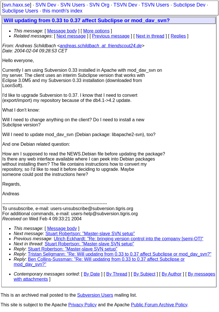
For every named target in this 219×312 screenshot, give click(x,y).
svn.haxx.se (16, 5)
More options (96, 30)
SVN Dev (45, 5)
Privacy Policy (82, 304)
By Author (171, 274)
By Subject (144, 274)
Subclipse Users (20, 11)
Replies (178, 36)
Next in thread (150, 36)
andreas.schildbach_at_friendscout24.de (101, 45)
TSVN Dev (125, 5)
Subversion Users (95, 295)
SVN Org (99, 5)
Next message (71, 36)
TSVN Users (155, 5)
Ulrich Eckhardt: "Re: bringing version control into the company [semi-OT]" (128, 238)
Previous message (111, 36)
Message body (62, 30)
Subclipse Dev (189, 5)
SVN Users (72, 5)
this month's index (62, 11)
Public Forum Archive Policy (159, 304)
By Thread (116, 274)
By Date (92, 274)
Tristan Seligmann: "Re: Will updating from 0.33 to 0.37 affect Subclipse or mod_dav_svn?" (120, 254)
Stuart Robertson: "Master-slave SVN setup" (90, 233)
